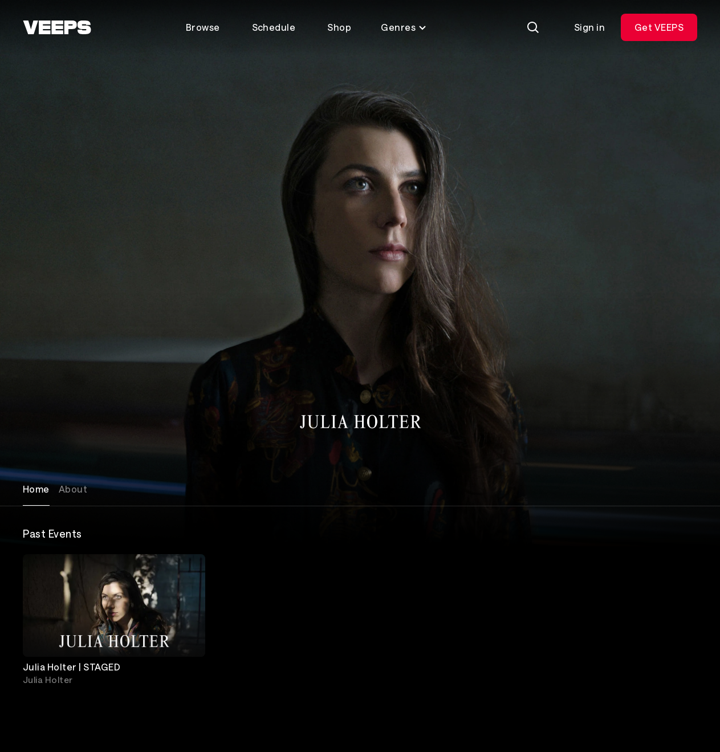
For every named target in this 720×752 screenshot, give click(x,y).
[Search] (533, 27)
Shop (339, 27)
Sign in (589, 27)
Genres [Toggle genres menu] (404, 27)
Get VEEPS (659, 27)
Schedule (274, 27)
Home (36, 488)
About (73, 488)
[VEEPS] (57, 27)
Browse (203, 27)
